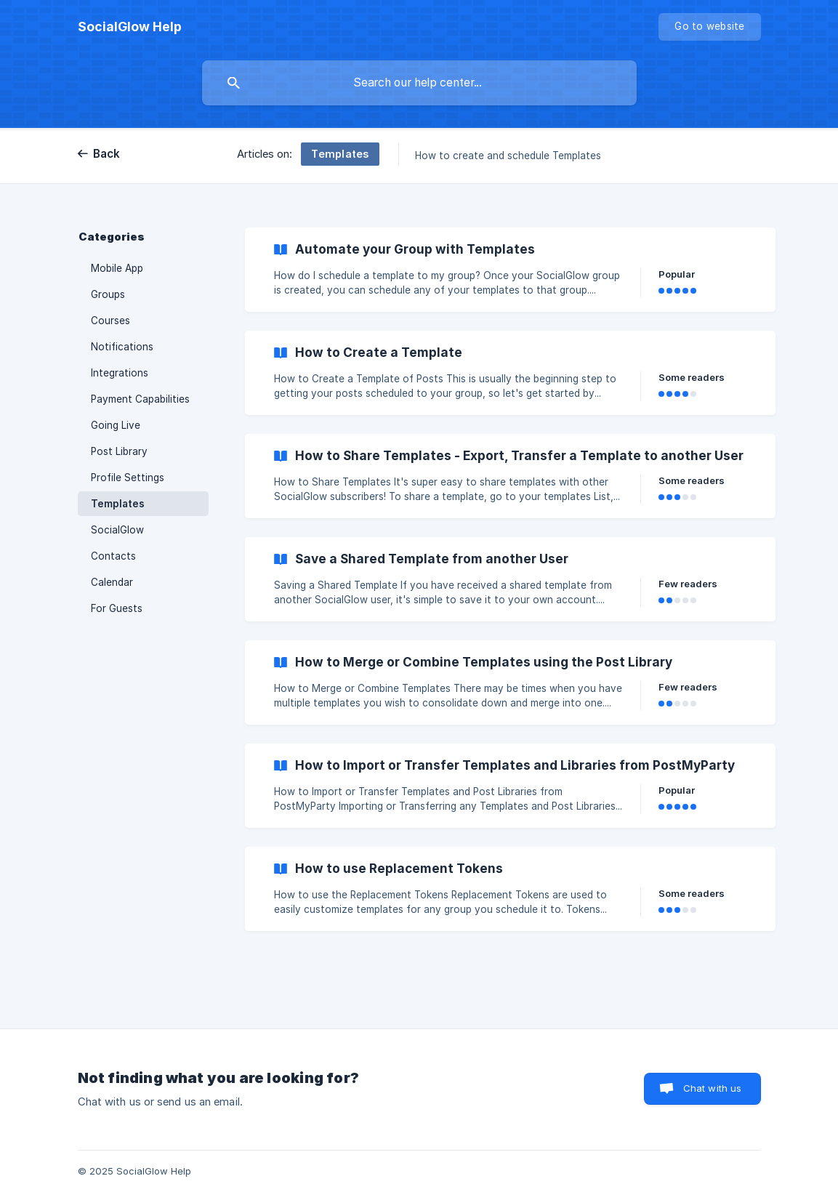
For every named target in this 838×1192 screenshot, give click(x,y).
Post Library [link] (119, 451)
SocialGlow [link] (117, 530)
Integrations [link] (119, 373)
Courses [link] (110, 320)
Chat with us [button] (712, 1088)
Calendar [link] (112, 582)
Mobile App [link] (117, 268)
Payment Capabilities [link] (140, 399)
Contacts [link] (113, 556)
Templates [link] (118, 504)
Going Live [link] (115, 425)
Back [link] (107, 154)
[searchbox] (419, 82)
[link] (510, 269)
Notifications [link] (122, 347)
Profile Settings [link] (127, 477)
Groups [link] (108, 294)
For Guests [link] (116, 608)
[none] (130, 27)
